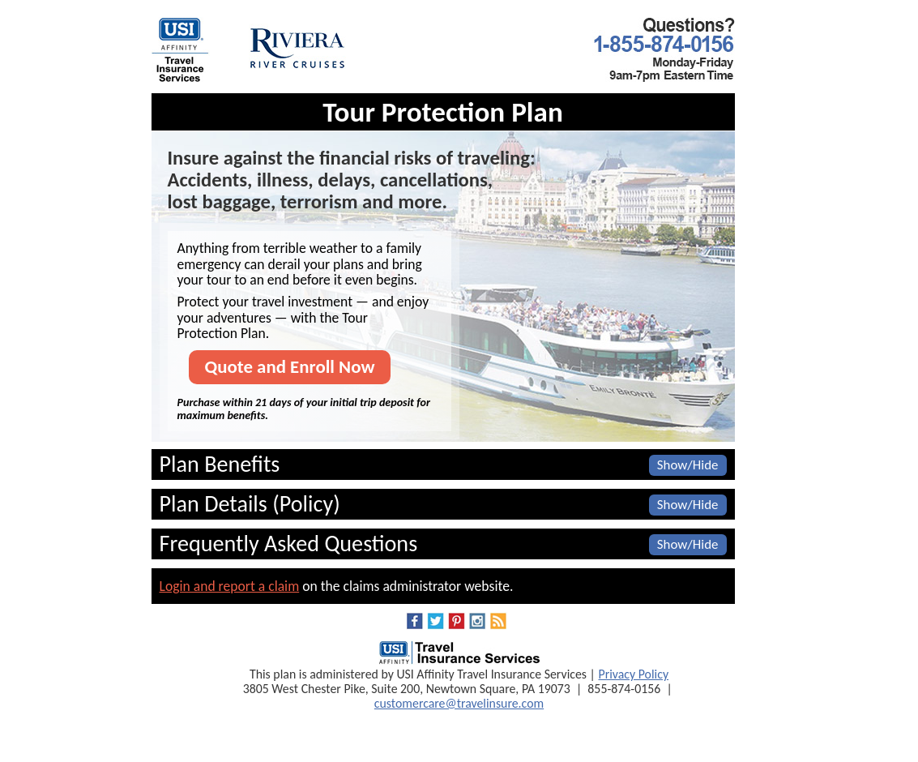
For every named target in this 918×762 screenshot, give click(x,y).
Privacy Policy (633, 674)
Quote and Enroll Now (290, 366)
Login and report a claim (230, 586)
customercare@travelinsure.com (459, 703)
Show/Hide (688, 464)
